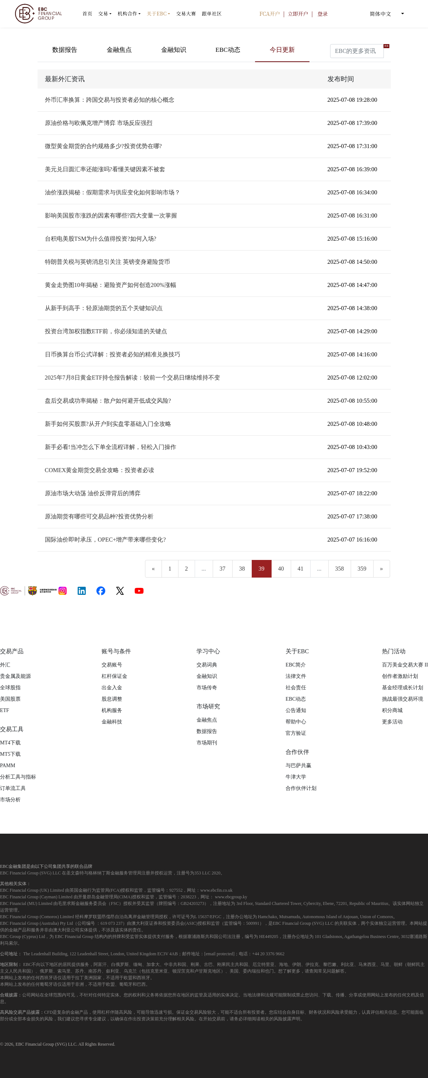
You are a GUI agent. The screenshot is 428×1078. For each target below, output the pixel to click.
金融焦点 (119, 49)
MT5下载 (10, 754)
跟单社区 (212, 13)
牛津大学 (296, 777)
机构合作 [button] (127, 13)
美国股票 (10, 699)
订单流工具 (13, 788)
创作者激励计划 (400, 676)
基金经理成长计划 (402, 687)
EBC (19, 1044)
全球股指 (10, 687)
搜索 (386, 46)
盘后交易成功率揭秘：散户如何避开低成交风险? (108, 401)
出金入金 (112, 687)
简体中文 (384, 13)
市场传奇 (207, 687)
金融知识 (173, 49)
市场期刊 (207, 742)
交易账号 (112, 665)
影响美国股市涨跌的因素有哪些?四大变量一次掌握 (111, 215)
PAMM (7, 765)
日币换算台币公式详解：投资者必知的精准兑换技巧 (112, 354)
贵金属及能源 (15, 676)
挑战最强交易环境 (402, 699)
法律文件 (296, 676)
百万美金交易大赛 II (405, 665)
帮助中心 (296, 722)
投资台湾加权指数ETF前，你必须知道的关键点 (106, 331)
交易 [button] (103, 13)
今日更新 (282, 49)
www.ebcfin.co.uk (216, 890)
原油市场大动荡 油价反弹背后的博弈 (93, 493)
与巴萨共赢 (298, 765)
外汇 (5, 665)
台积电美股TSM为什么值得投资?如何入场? (100, 239)
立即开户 (299, 13)
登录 (323, 13)
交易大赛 (186, 13)
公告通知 (296, 710)
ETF (4, 710)
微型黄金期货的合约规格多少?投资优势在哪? (103, 146)
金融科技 (112, 722)
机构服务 (112, 710)
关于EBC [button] (156, 13)
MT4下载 (10, 742)
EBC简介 (296, 665)
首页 (87, 13)
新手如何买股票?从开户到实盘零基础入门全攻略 (108, 424)
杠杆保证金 (114, 676)
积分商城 (392, 710)
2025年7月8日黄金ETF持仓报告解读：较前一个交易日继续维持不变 (132, 377)
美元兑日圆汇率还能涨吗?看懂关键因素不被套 (105, 169)
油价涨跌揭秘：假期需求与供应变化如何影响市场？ (112, 192)
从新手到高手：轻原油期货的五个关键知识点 (104, 308)
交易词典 (207, 665)
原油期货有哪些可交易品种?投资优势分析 (99, 516)
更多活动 (392, 722)
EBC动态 (228, 49)
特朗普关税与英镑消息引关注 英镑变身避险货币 (107, 262)
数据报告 (64, 49)
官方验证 (296, 733)
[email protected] (219, 953)
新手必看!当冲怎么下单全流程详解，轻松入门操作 (110, 447)
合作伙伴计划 (301, 788)
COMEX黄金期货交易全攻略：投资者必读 (100, 470)
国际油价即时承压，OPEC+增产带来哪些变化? (105, 539)
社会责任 (296, 687)
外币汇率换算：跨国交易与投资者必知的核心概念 (109, 100)
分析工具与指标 (18, 777)
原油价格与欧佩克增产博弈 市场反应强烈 (98, 123)
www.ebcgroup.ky (231, 896)
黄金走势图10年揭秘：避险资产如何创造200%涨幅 (110, 285)
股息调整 (112, 699)
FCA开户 (270, 13)
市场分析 (10, 799)
